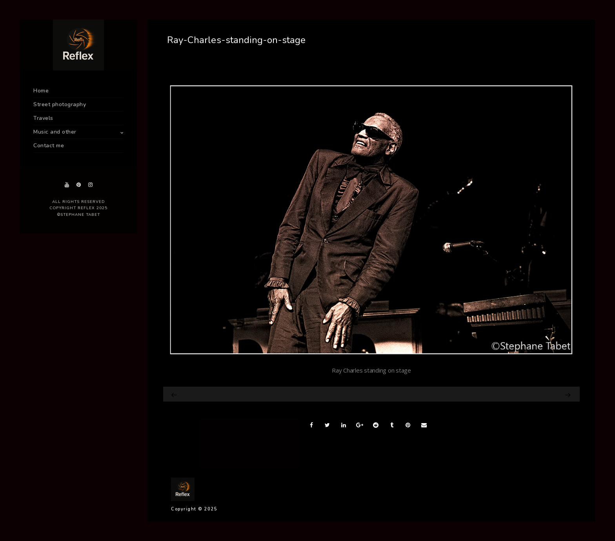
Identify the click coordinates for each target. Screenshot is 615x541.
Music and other (54, 132)
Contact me (48, 145)
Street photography (59, 104)
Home (41, 90)
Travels (43, 118)
